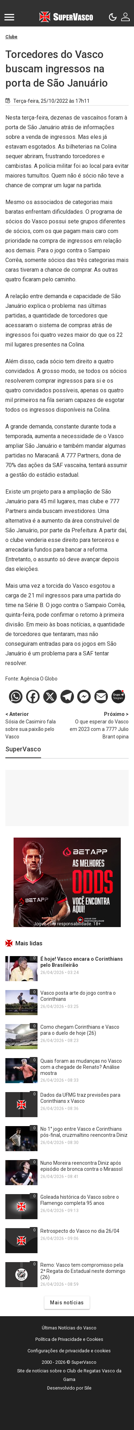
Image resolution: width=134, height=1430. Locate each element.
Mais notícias (67, 1302)
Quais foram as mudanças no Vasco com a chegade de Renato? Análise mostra (81, 1067)
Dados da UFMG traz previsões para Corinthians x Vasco (80, 1098)
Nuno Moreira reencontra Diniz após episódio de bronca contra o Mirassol (81, 1166)
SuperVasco (23, 749)
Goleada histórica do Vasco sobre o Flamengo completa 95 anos (79, 1200)
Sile (87, 1388)
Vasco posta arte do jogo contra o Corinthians (78, 996)
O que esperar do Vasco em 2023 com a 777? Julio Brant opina (98, 725)
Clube (11, 36)
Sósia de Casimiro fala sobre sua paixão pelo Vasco (36, 725)
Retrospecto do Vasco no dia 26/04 (79, 1231)
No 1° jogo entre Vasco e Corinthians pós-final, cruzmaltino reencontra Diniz (84, 1132)
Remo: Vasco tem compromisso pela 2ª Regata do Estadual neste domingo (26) (82, 1271)
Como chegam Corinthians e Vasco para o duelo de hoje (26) (79, 1030)
